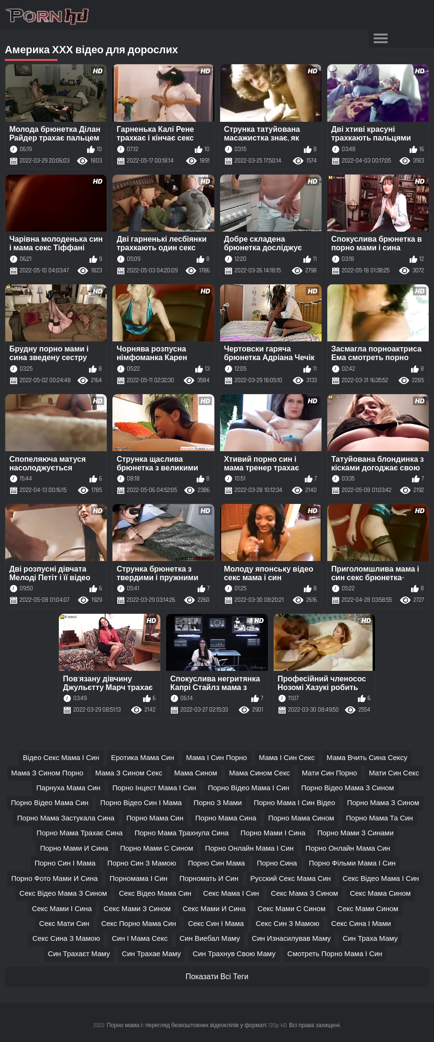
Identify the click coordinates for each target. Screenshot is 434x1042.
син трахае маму (151, 954)
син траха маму (370, 938)
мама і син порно (216, 757)
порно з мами (218, 803)
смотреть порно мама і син (335, 954)
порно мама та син (379, 818)
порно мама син (154, 818)
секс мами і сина (62, 908)
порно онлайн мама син (347, 848)
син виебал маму (209, 938)
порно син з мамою (141, 863)
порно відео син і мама (141, 803)
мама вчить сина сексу (367, 757)
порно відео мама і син (248, 788)
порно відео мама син (50, 803)
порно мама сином (301, 818)
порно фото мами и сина (54, 878)
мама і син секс (287, 757)
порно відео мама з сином (347, 788)
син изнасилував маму (291, 938)
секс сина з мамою (66, 938)
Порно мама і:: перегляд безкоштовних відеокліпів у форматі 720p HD (197, 1025)
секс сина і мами (361, 923)
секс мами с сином (291, 908)
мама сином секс (259, 773)
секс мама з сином (304, 893)
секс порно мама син (138, 923)
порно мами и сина (74, 848)
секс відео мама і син (381, 878)
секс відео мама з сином (63, 893)
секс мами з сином (137, 908)
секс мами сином (367, 908)
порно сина (277, 863)
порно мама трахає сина (79, 833)
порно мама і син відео (294, 803)
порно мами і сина (273, 833)
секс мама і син (231, 893)
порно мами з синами (355, 833)
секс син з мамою (287, 923)
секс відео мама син (155, 893)
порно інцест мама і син (154, 788)
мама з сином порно (47, 773)
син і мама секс (140, 938)
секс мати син (64, 923)
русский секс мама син (290, 878)
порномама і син (138, 878)
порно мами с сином (156, 848)
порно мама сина (225, 818)
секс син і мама (216, 923)
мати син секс (394, 773)
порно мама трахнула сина (181, 833)
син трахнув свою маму (234, 954)
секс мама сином (380, 893)
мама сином (195, 773)
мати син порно (329, 773)
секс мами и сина (214, 908)
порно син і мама (64, 863)
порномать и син (208, 878)
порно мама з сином (383, 803)
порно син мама (216, 863)
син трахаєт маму (79, 954)
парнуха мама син (68, 788)
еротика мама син (142, 757)
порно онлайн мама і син (249, 848)
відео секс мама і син (61, 757)
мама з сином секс (128, 773)
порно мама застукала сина (65, 818)
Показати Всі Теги (217, 977)
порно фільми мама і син (352, 863)
